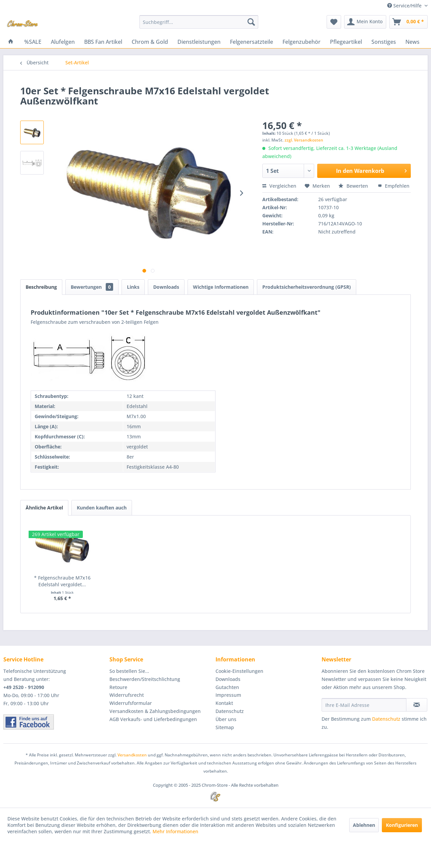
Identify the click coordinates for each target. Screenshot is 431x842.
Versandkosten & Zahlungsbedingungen (155, 711)
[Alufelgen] (62, 41)
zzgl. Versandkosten (304, 140)
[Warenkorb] (408, 22)
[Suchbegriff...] (198, 22)
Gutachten (227, 687)
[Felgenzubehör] (301, 41)
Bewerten (353, 186)
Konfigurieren (402, 825)
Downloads (166, 287)
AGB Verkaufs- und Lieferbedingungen (153, 719)
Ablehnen (364, 825)
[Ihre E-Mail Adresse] (364, 705)
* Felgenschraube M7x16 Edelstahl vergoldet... (62, 581)
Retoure (118, 687)
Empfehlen (393, 186)
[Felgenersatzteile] (251, 41)
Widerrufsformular (130, 703)
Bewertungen (92, 287)
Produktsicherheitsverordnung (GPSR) (306, 287)
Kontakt (224, 703)
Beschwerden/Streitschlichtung (144, 679)
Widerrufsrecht (126, 695)
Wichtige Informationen (220, 287)
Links (133, 287)
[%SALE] (33, 41)
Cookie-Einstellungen (239, 671)
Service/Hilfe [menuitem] (405, 5)
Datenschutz (230, 711)
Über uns (226, 719)
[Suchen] (251, 22)
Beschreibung (41, 287)
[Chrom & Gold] (150, 41)
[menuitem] (198, 22)
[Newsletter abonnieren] (416, 705)
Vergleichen (279, 186)
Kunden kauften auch (102, 507)
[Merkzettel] (334, 22)
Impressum (228, 695)
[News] (412, 41)
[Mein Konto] (365, 22)
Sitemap (225, 727)
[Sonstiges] (384, 41)
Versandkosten (132, 755)
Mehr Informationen (175, 831)
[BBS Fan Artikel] (103, 41)
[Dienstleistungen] (199, 41)
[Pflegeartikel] (346, 41)
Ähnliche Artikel (44, 507)
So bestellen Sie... (129, 671)
